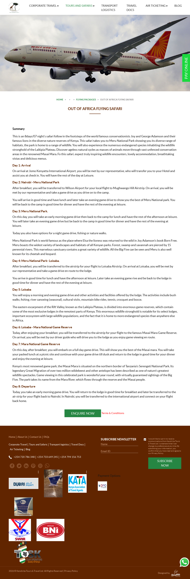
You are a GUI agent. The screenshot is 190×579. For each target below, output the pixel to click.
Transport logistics (109, 8)
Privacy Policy (157, 453)
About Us (22, 437)
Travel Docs (132, 8)
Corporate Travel (18, 444)
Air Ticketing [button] (156, 5)
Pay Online (186, 68)
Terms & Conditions (112, 413)
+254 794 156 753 (70, 457)
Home (59, 99)
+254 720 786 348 (24, 457)
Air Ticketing (16, 449)
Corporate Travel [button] (43, 5)
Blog (178, 5)
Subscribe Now (165, 463)
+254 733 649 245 (47, 457)
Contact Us (35, 437)
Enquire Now (83, 413)
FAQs (46, 437)
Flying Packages (86, 99)
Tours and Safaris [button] (78, 5)
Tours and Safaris (38, 444)
